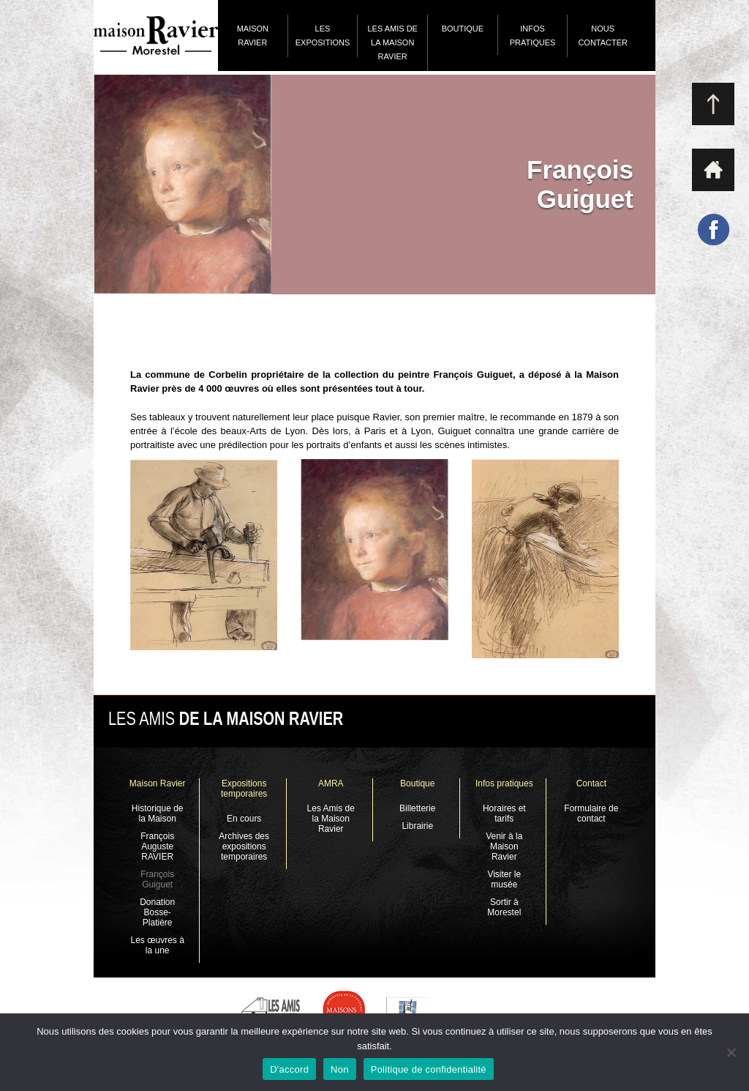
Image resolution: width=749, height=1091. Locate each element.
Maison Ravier (252, 35)
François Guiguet (157, 879)
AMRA (331, 783)
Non (340, 1069)
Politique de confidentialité (428, 1069)
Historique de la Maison (158, 813)
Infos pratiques (533, 35)
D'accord (289, 1069)
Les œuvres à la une (157, 945)
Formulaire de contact (591, 813)
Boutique (462, 28)
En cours (244, 818)
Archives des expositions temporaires (244, 846)
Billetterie (417, 808)
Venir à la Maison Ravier (504, 846)
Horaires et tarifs (504, 813)
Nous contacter (603, 35)
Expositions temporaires (244, 788)
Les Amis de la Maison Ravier (392, 42)
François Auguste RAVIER (157, 846)
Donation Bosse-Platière (157, 912)
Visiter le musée (504, 879)
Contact (591, 783)
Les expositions (323, 35)
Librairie (417, 826)
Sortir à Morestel (504, 907)
